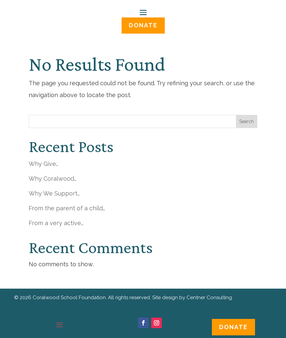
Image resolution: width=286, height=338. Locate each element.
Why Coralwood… (52, 178)
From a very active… (56, 223)
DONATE (143, 25)
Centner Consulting (209, 297)
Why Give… (43, 163)
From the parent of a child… (67, 208)
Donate (233, 327)
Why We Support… (54, 193)
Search (246, 121)
